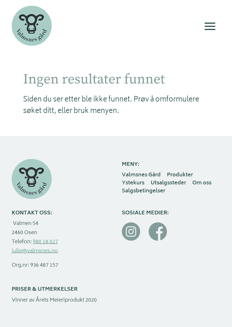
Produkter (180, 176)
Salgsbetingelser (143, 192)
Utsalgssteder (168, 184)
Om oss (201, 184)
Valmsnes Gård (141, 176)
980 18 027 (45, 242)
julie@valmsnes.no (35, 251)
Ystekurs (133, 184)
